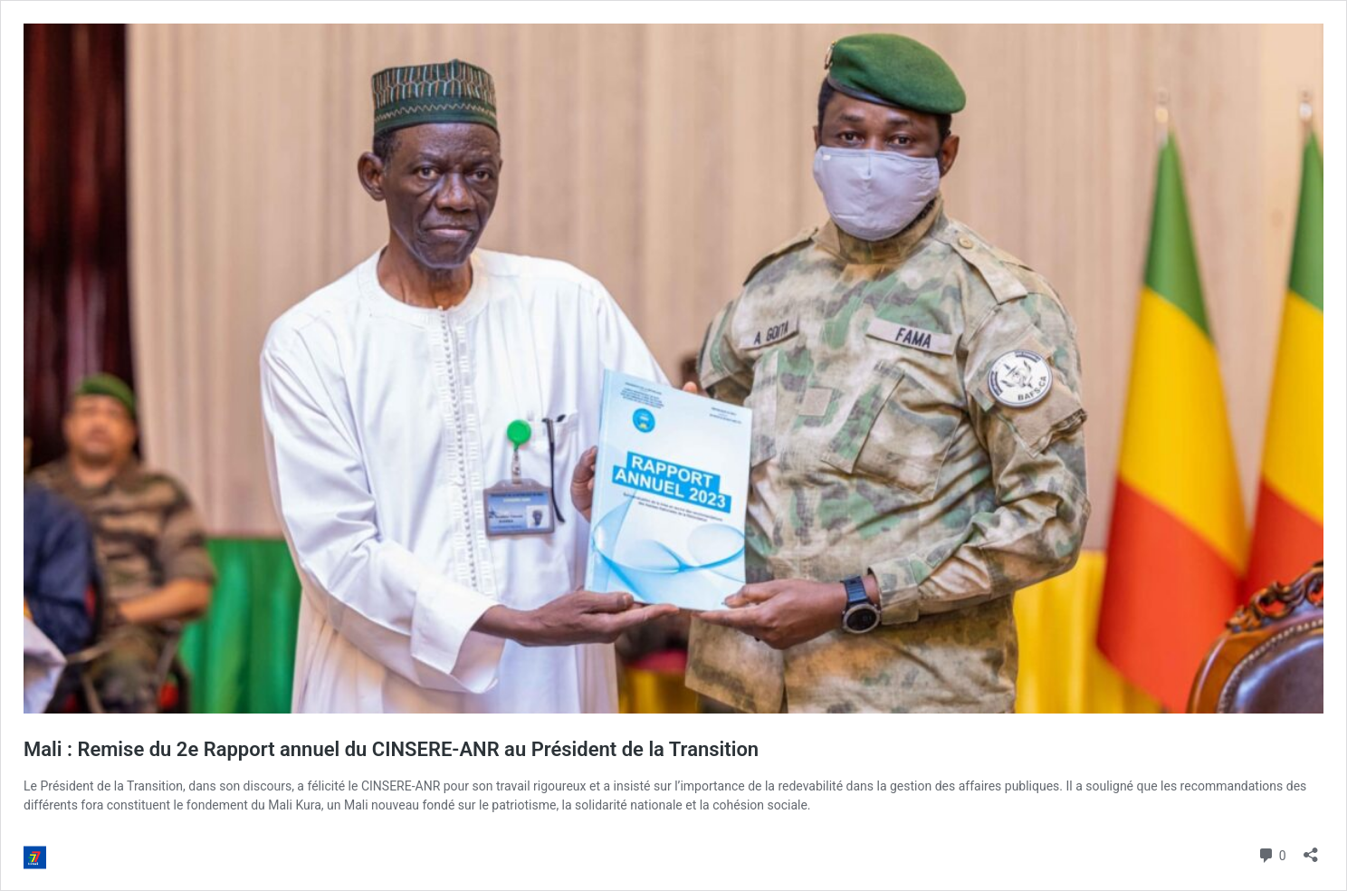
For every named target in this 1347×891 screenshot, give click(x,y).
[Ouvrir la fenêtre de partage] (1310, 849)
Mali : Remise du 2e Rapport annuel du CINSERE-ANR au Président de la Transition (391, 749)
